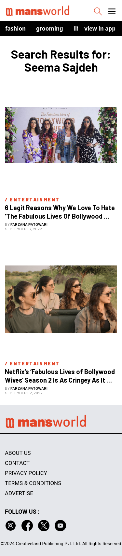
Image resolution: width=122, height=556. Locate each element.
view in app (99, 28)
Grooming (49, 28)
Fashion (15, 28)
